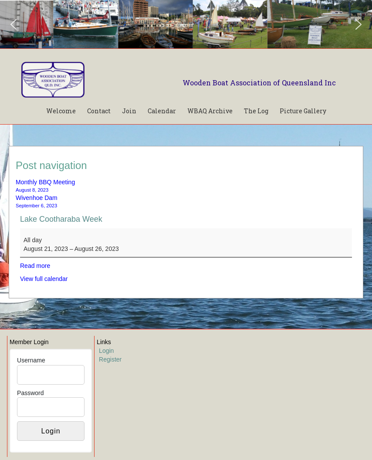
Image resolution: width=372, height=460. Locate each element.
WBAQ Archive (210, 111)
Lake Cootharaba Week (61, 219)
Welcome (61, 111)
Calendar (162, 111)
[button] (13, 24)
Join (129, 111)
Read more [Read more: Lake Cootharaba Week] (35, 265)
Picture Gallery (303, 111)
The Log (256, 111)
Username (31, 360)
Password (30, 392)
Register (110, 359)
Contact (99, 111)
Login (106, 350)
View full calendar (44, 278)
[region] (186, 24)
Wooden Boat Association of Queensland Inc (259, 82)
